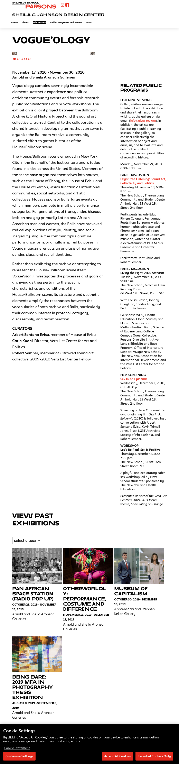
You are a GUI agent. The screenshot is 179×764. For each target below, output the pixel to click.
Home (14, 22)
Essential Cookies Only (154, 758)
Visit (89, 22)
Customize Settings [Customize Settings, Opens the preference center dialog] (19, 758)
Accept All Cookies (117, 758)
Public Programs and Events (66, 22)
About (25, 22)
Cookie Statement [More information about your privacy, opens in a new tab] (17, 749)
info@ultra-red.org (143, 120)
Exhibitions (39, 22)
